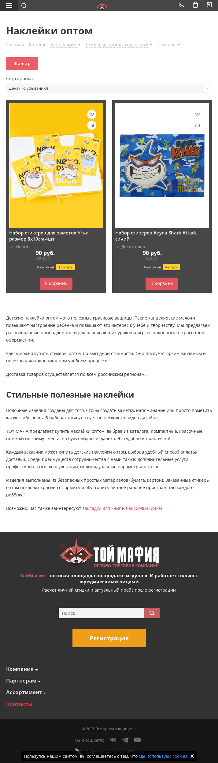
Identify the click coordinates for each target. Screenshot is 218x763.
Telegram (125, 740)
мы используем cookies (163, 756)
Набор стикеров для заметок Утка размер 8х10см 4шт (49, 236)
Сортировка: (20, 78)
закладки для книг (102, 508)
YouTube (137, 740)
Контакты (19, 703)
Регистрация (109, 638)
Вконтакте (113, 740)
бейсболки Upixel (144, 508)
